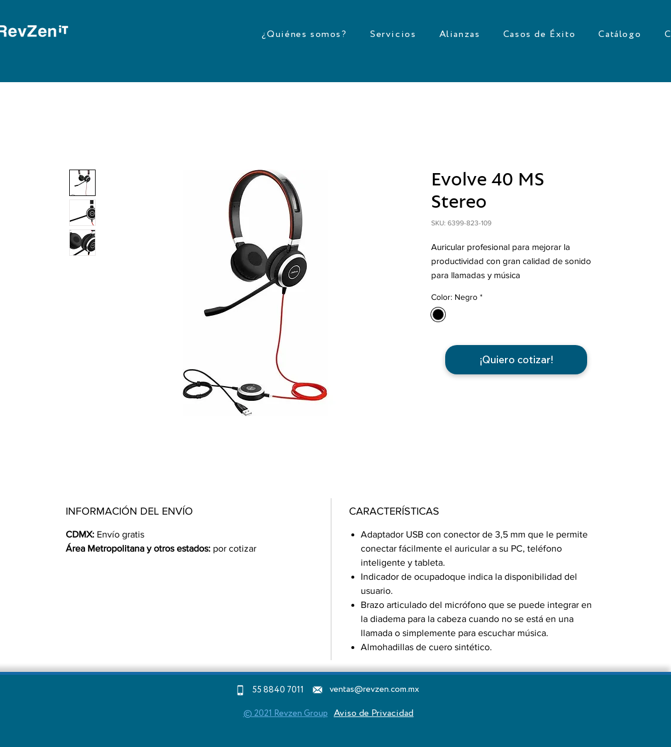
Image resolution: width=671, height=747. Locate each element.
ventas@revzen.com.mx (374, 689)
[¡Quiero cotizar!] (516, 359)
